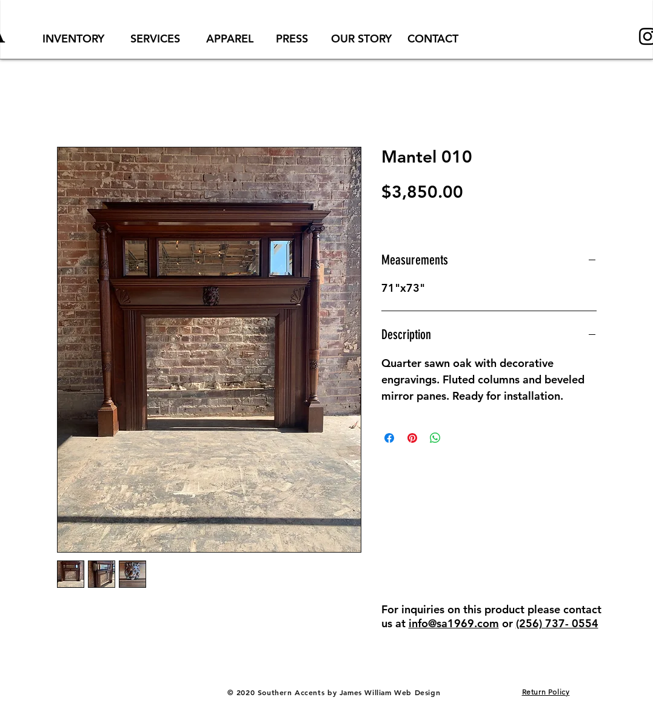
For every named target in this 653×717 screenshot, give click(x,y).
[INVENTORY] (73, 38)
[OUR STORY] (361, 38)
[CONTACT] (433, 38)
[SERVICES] (155, 38)
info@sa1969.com (454, 623)
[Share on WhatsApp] (435, 438)
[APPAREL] (229, 38)
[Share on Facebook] (389, 438)
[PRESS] (292, 38)
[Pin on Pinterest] (412, 438)
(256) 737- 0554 (557, 623)
